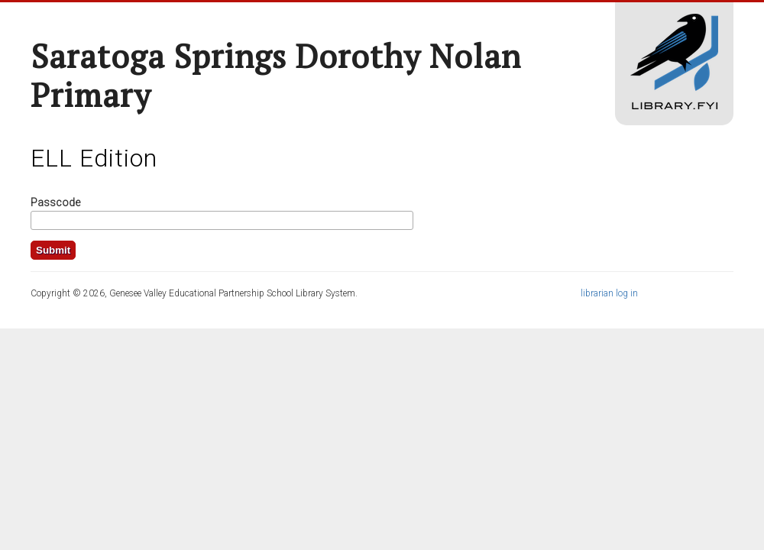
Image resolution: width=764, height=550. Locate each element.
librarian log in (609, 293)
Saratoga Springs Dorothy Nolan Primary (276, 75)
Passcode (55, 202)
